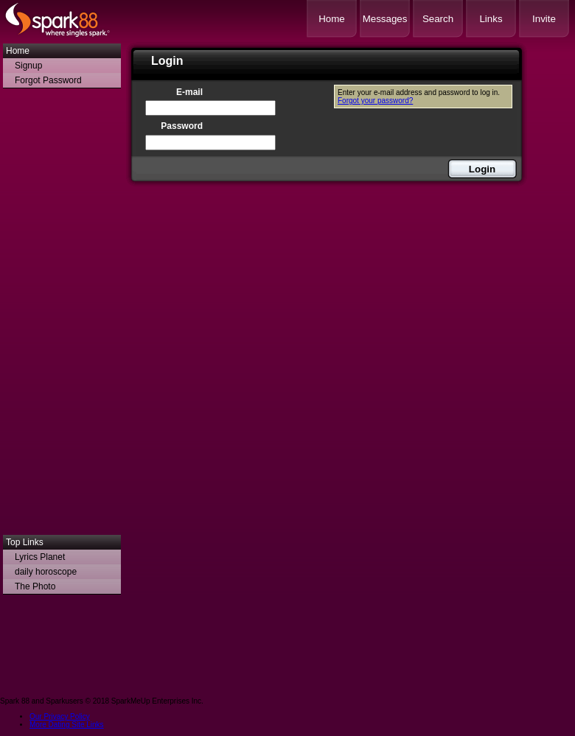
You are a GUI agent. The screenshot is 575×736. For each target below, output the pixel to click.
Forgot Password (48, 80)
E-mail (189, 92)
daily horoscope (46, 572)
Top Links (24, 542)
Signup (28, 65)
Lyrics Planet (40, 557)
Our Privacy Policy (59, 716)
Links (490, 18)
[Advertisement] (62, 315)
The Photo (35, 586)
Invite (544, 18)
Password (182, 126)
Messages (385, 18)
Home (331, 18)
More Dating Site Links (66, 725)
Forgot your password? (375, 101)
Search (437, 18)
